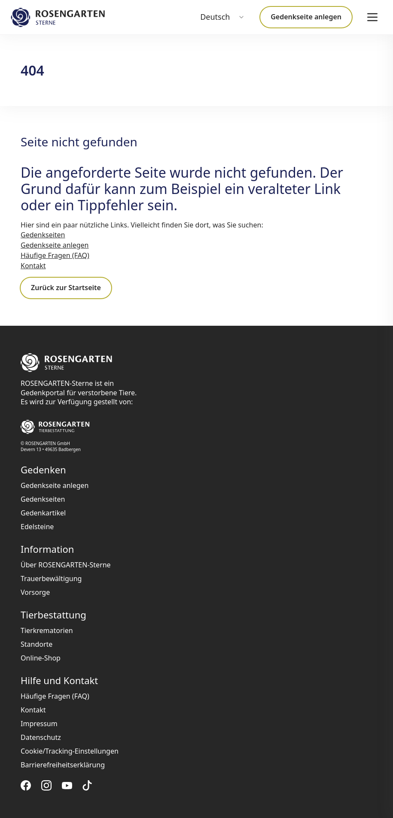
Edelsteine (37, 526)
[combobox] (222, 17)
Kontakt (33, 265)
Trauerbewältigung (51, 578)
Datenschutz (41, 737)
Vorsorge (35, 592)
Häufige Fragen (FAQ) (55, 255)
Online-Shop (41, 658)
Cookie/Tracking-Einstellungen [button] (70, 751)
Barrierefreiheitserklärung (63, 765)
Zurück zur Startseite (66, 287)
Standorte (36, 644)
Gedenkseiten (43, 234)
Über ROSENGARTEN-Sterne (66, 565)
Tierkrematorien (47, 630)
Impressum (39, 723)
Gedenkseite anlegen (306, 16)
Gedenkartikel (43, 513)
